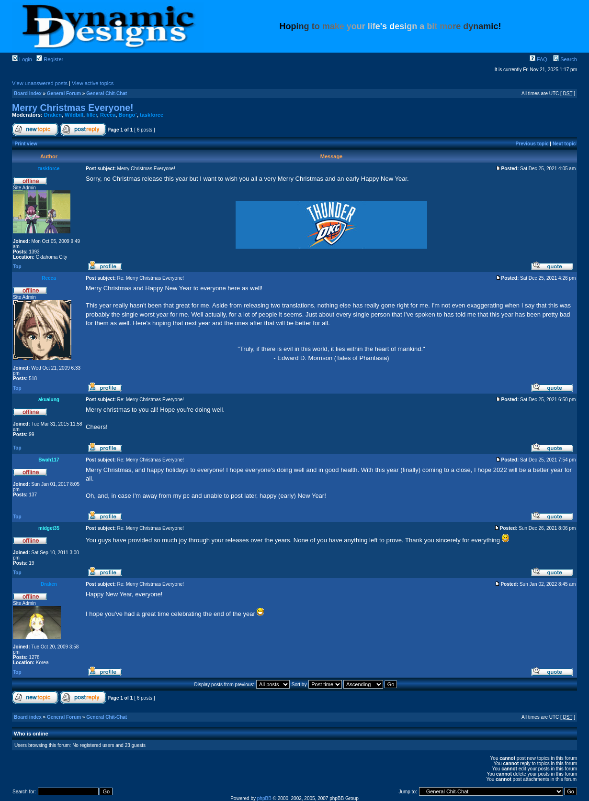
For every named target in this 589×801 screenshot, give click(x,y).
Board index (28, 93)
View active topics (92, 83)
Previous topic (532, 143)
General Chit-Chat (106, 93)
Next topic (564, 143)
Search (565, 59)
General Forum (64, 93)
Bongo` (127, 115)
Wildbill (74, 115)
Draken (53, 115)
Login (22, 59)
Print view (26, 143)
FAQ (538, 59)
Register (49, 59)
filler (91, 115)
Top (17, 266)
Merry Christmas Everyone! (73, 107)
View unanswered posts (40, 83)
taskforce (151, 115)
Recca (107, 115)
